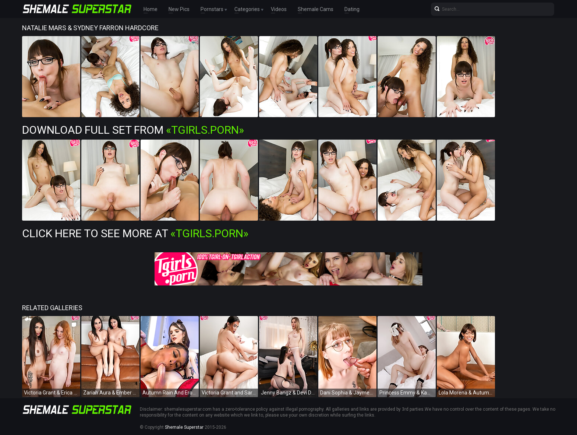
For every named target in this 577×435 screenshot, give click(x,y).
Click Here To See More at (135, 233)
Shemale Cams (315, 9)
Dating (352, 9)
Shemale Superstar (184, 427)
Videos (279, 9)
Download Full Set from (133, 129)
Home (150, 9)
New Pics (179, 9)
